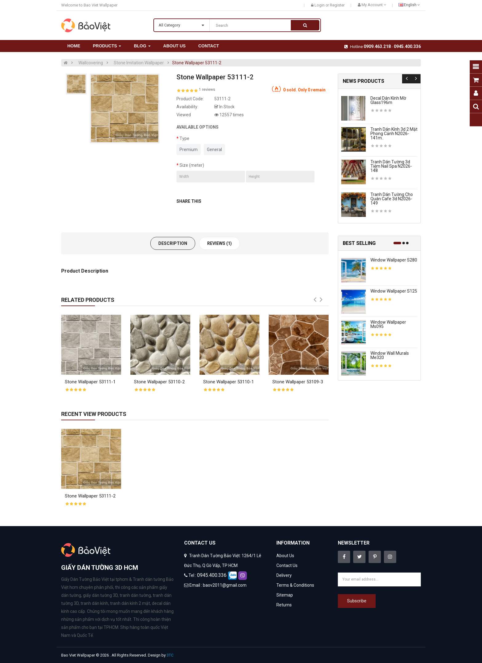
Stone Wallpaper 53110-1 (228, 382)
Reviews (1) (219, 243)
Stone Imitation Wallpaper (139, 63)
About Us (285, 555)
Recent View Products (93, 414)
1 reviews (207, 89)
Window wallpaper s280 (393, 260)
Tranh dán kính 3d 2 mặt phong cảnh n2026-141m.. (393, 133)
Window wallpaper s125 (393, 291)
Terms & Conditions (295, 585)
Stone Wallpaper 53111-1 (90, 382)
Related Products (87, 300)
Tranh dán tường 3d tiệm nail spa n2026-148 (391, 166)
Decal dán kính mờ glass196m (388, 100)
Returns (284, 604)
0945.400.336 (407, 46)
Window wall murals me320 (389, 355)
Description (172, 243)
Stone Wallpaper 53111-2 (196, 63)
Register (337, 5)
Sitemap (284, 595)
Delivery (284, 575)
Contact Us (287, 565)
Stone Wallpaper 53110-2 (159, 382)
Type (184, 138)
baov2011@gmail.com (225, 585)
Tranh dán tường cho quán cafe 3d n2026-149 (391, 199)
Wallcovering (90, 63)
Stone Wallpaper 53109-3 (297, 382)
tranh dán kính (94, 603)
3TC (170, 655)
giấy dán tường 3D (100, 595)
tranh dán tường (135, 595)
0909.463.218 (377, 46)
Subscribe (356, 600)
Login (320, 5)
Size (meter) (192, 165)
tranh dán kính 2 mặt (130, 603)
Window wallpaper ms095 (388, 324)
